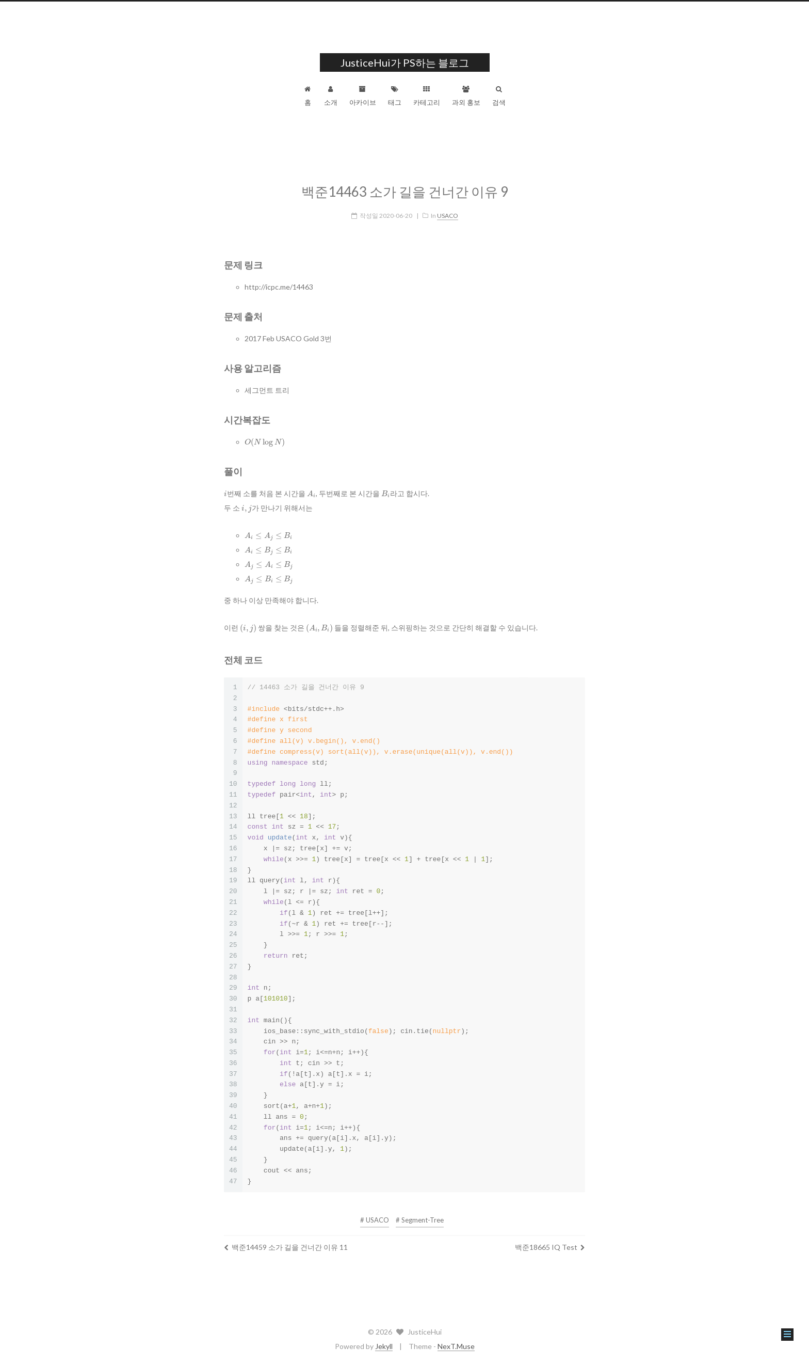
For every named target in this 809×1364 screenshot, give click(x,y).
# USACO (374, 1213)
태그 (394, 96)
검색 (499, 96)
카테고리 (426, 96)
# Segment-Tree (420, 1213)
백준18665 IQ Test (550, 1240)
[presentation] (265, 435)
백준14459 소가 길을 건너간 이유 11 (286, 1240)
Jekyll (384, 1346)
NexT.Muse (456, 1346)
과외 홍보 (466, 96)
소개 (330, 96)
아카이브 (362, 96)
